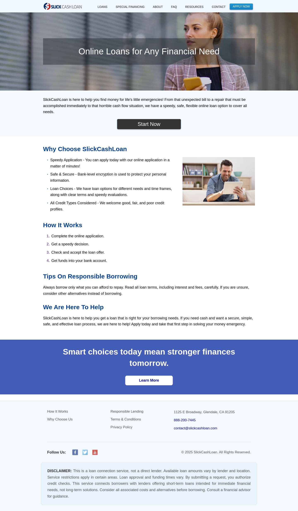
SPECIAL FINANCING (130, 6)
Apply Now (241, 6)
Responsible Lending (127, 411)
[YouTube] (95, 452)
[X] (85, 452)
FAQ (174, 6)
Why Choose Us (60, 419)
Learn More (149, 380)
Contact (219, 6)
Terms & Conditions (126, 419)
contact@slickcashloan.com (195, 428)
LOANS (102, 6)
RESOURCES (194, 6)
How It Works (57, 411)
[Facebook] (75, 452)
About (158, 6)
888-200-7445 (185, 420)
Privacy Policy (121, 427)
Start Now (149, 124)
